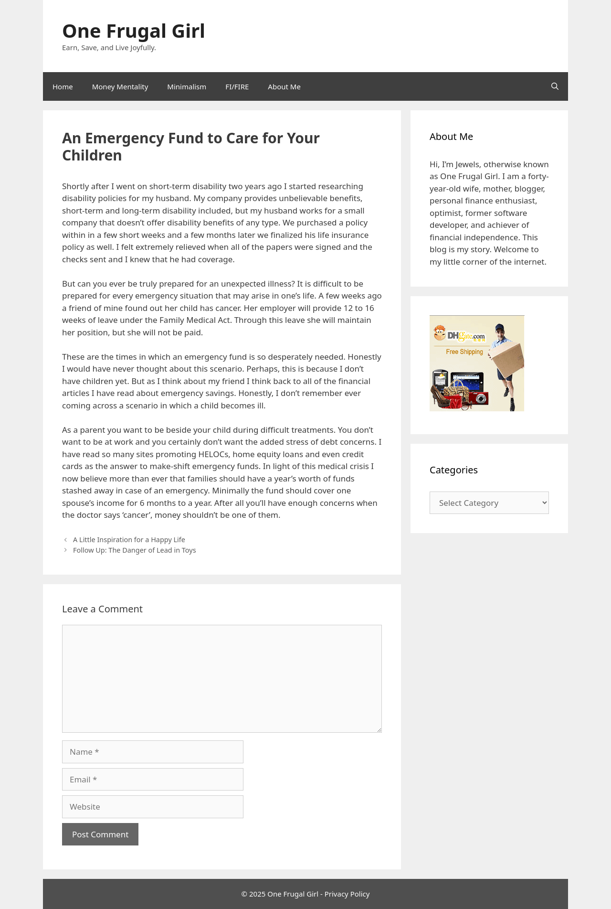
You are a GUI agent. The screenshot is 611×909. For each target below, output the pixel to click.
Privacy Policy (347, 893)
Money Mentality (120, 86)
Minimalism (186, 86)
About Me (284, 86)
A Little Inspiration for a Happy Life (129, 539)
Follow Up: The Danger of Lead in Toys (134, 550)
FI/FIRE (237, 86)
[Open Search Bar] (555, 86)
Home (63, 86)
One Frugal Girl (133, 30)
